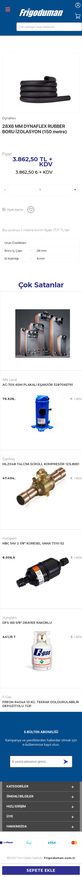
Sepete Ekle (41, 870)
